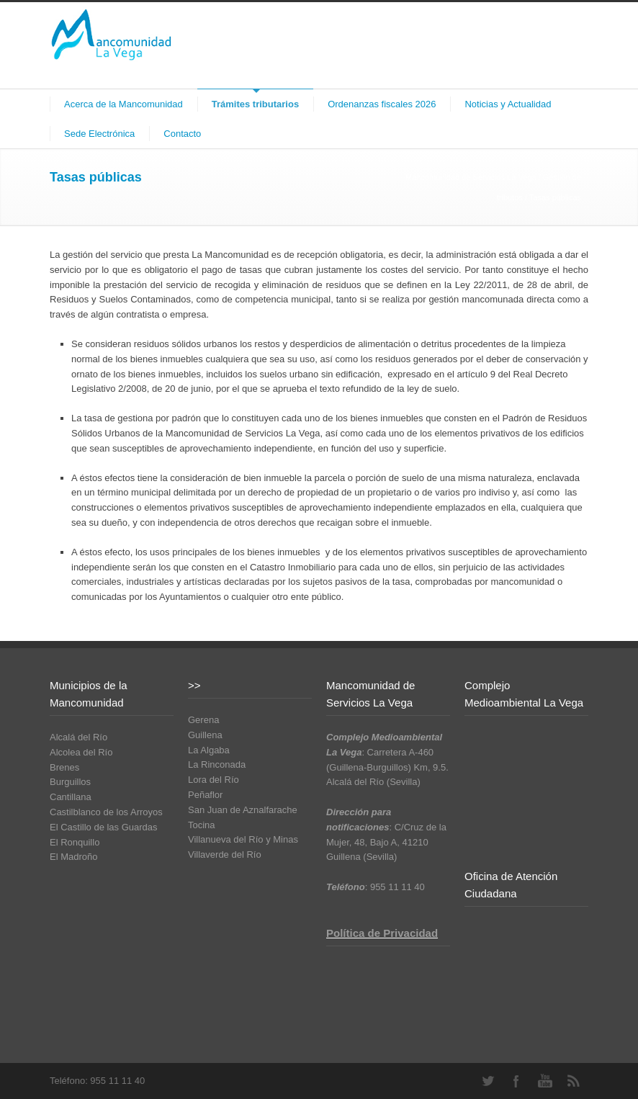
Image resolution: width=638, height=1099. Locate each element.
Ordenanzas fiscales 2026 (382, 104)
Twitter (487, 1081)
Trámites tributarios (255, 104)
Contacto (182, 133)
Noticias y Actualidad (507, 104)
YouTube (545, 1081)
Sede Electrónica (99, 133)
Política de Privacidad (382, 933)
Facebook (516, 1081)
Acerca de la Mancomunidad (123, 104)
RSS (574, 1081)
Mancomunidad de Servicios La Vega (470, 177)
